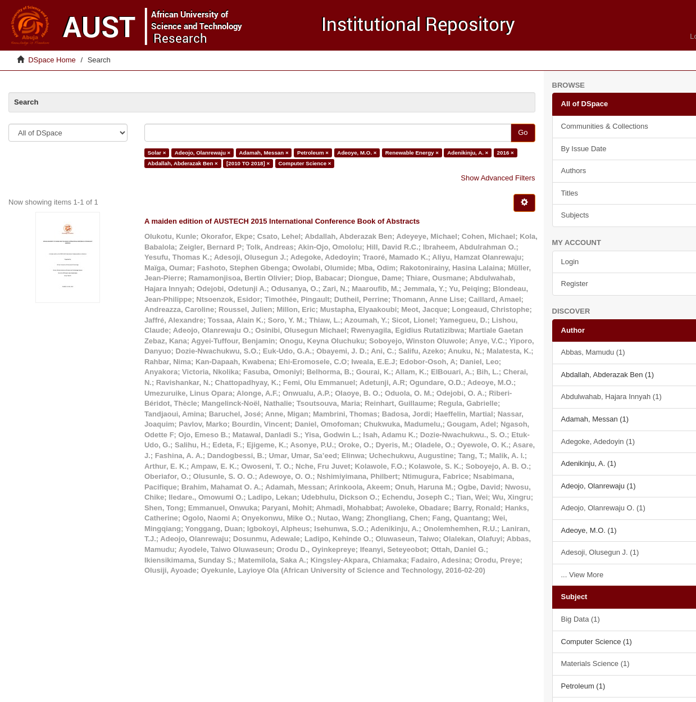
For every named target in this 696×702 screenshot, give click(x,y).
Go (522, 132)
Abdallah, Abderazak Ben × (183, 163)
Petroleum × (313, 153)
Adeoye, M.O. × (356, 153)
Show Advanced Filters (498, 178)
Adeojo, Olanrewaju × (202, 153)
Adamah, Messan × (264, 153)
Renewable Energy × (412, 153)
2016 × (505, 153)
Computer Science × (304, 163)
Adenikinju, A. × (467, 153)
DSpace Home (52, 60)
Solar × (157, 153)
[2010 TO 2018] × (248, 163)
